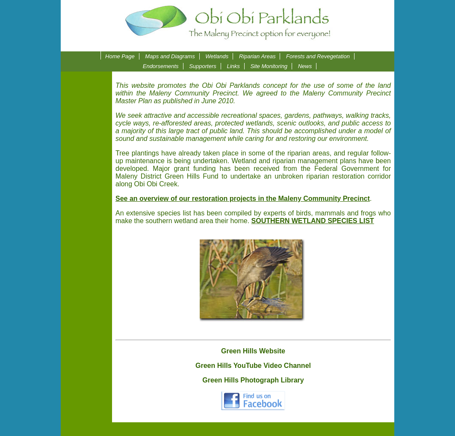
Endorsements (161, 66)
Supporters (202, 66)
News (305, 66)
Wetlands (216, 56)
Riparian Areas (257, 56)
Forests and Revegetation (318, 56)
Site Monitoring (268, 66)
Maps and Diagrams (170, 56)
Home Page (120, 56)
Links (233, 66)
